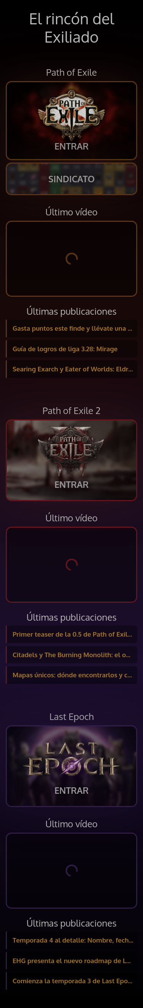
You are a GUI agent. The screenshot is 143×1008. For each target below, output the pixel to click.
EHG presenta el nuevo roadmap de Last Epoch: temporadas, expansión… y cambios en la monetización (75, 961)
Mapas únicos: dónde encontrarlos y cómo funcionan (75, 675)
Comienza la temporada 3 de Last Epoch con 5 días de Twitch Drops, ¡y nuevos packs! (75, 981)
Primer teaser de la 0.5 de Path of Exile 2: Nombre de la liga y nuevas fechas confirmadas (75, 634)
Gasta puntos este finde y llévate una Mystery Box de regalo (75, 328)
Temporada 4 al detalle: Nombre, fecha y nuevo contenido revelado (75, 940)
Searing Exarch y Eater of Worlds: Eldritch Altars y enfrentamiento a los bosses (75, 369)
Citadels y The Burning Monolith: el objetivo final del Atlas (75, 655)
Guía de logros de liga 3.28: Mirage (65, 349)
